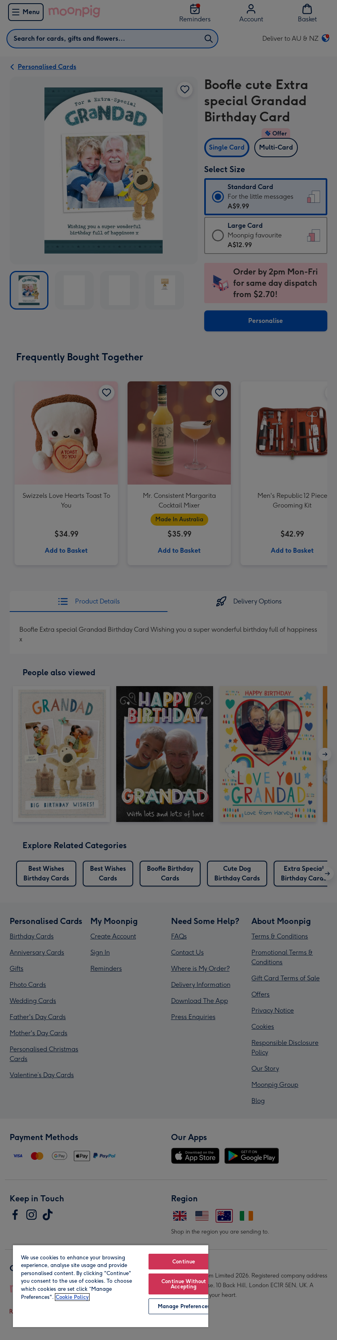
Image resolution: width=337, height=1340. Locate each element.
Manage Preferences (184, 1306)
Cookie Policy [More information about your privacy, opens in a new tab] (72, 1297)
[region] (110, 1285)
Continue (183, 1262)
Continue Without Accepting (183, 1284)
